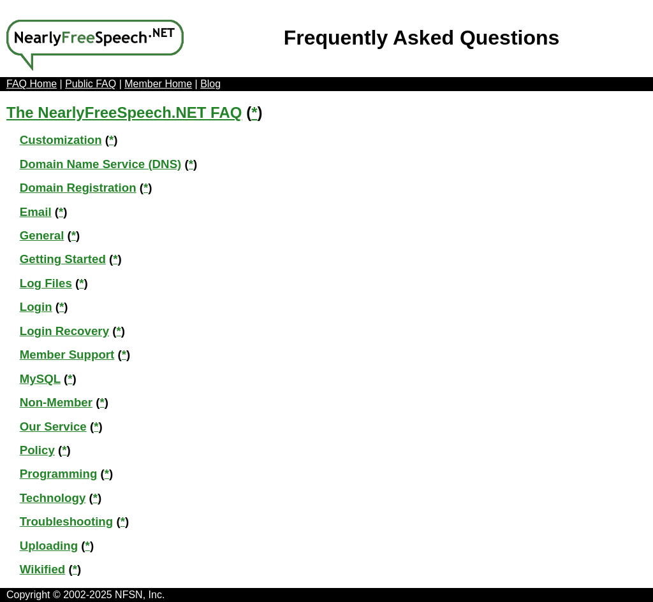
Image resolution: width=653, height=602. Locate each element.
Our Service (53, 426)
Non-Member (56, 402)
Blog (210, 83)
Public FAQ (90, 83)
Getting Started (63, 259)
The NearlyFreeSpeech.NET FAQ (124, 112)
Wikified (43, 569)
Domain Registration (78, 187)
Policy (37, 450)
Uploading (49, 545)
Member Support (67, 354)
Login (36, 306)
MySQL (40, 378)
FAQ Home (31, 83)
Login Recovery (64, 331)
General (42, 235)
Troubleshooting (67, 521)
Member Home (158, 83)
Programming (59, 473)
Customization (61, 140)
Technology (53, 498)
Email (36, 212)
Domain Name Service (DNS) (101, 164)
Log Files (46, 283)
